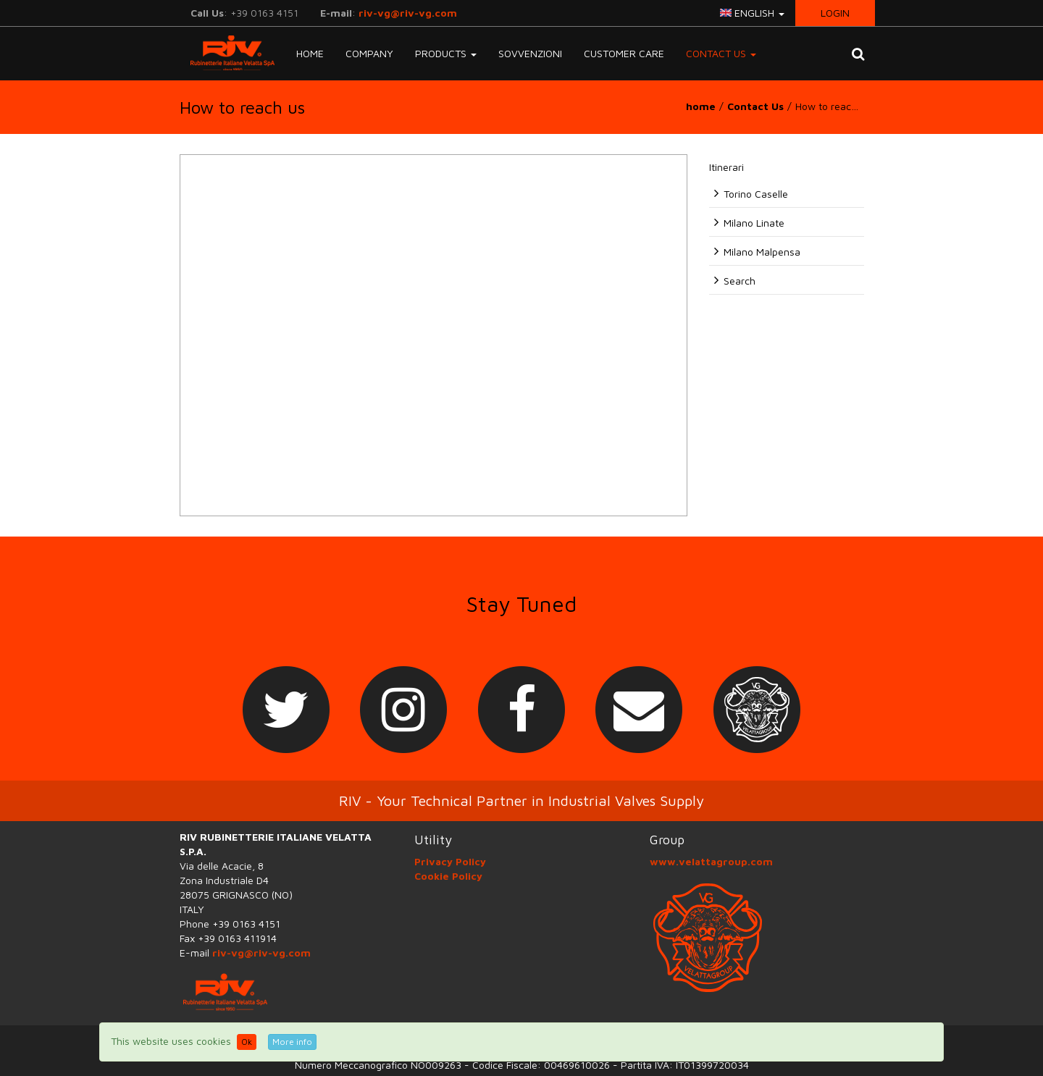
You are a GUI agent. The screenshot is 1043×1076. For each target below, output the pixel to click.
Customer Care (624, 53)
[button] (858, 53)
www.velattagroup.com (711, 861)
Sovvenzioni (530, 53)
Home (310, 53)
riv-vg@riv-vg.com (408, 13)
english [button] (752, 13)
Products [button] (446, 53)
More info (292, 1041)
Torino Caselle (756, 194)
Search (739, 280)
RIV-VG (227, 52)
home (701, 106)
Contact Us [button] (721, 53)
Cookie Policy (448, 876)
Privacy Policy (450, 861)
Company (369, 53)
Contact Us (755, 106)
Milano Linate (754, 223)
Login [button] (835, 13)
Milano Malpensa (762, 251)
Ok (246, 1041)
